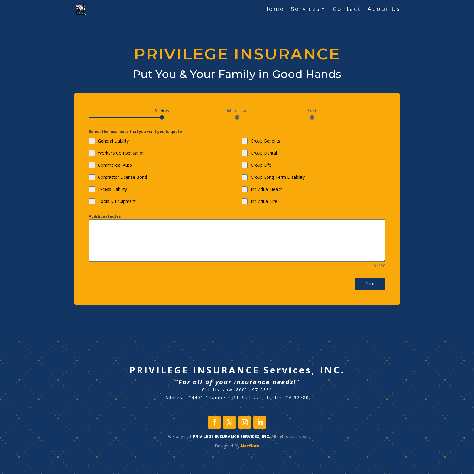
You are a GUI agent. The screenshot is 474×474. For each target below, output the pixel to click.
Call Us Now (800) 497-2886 (237, 389)
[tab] (162, 114)
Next (370, 284)
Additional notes (105, 216)
